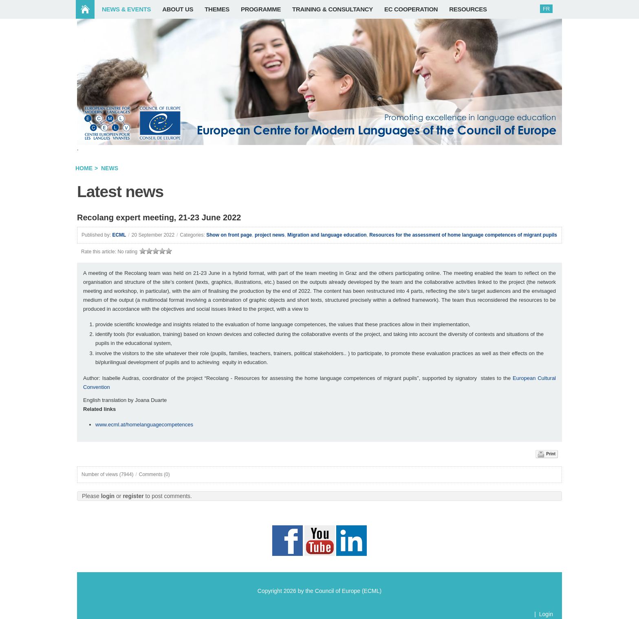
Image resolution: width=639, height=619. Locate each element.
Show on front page (229, 235)
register (133, 496)
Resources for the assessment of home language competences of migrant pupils (463, 235)
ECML (119, 235)
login (108, 496)
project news (269, 235)
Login (546, 614)
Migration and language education (327, 235)
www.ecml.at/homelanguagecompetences (144, 424)
